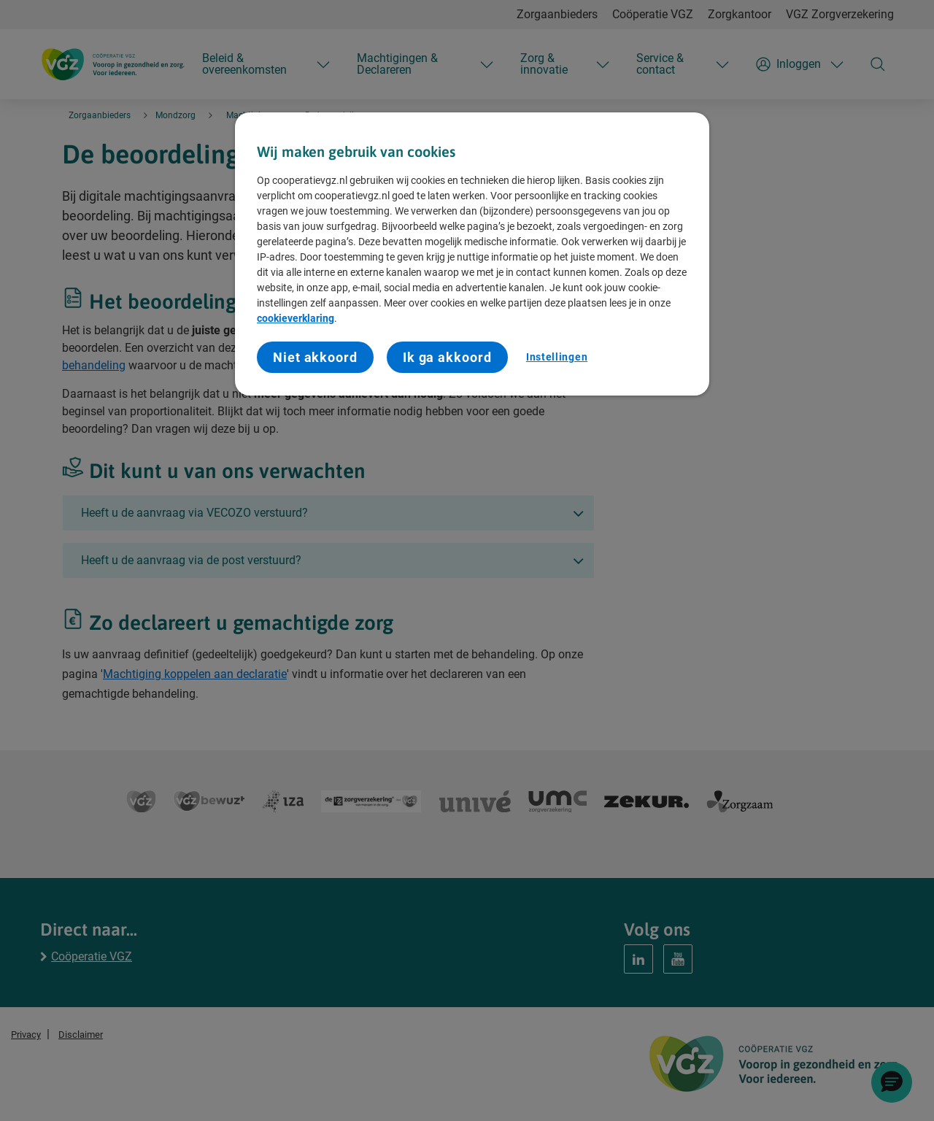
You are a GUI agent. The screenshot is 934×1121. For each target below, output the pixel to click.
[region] (472, 254)
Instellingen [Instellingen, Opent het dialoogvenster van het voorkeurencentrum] (556, 357)
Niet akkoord (315, 357)
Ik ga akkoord (447, 357)
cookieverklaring (295, 318)
